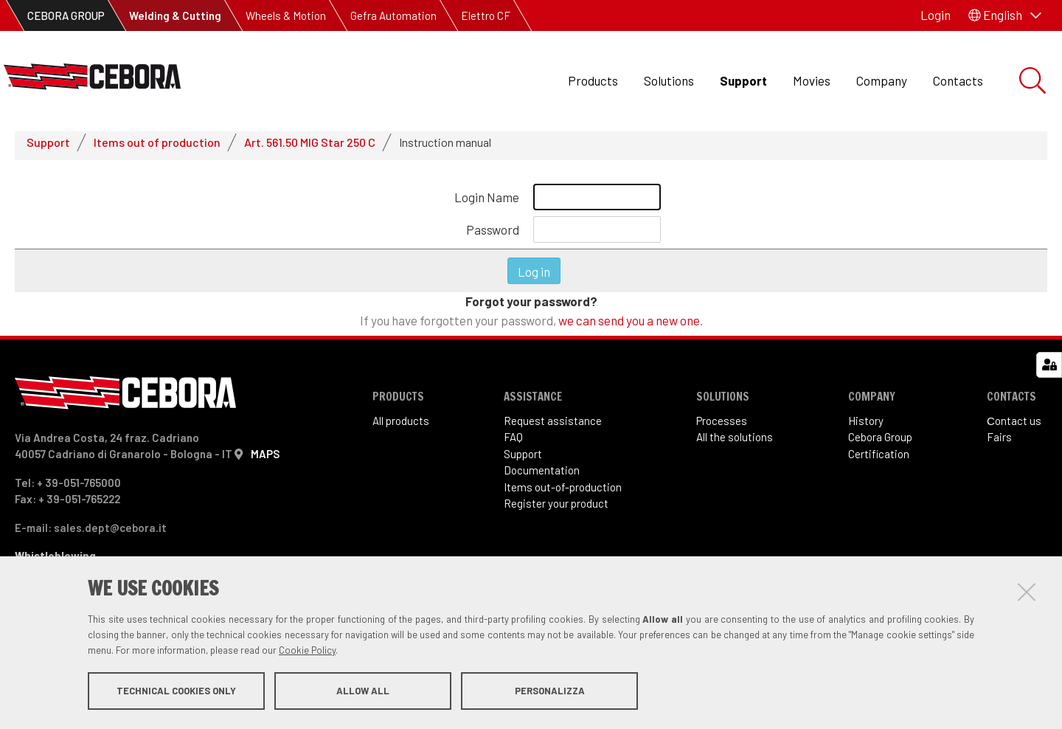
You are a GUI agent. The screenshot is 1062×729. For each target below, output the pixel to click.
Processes (721, 426)
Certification (878, 459)
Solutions (669, 80)
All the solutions (734, 443)
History (866, 426)
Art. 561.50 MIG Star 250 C (309, 148)
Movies (811, 80)
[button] (1004, 15)
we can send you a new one (629, 326)
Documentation (542, 476)
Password (492, 235)
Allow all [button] (362, 691)
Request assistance (553, 426)
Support (743, 80)
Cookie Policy (307, 650)
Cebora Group (880, 443)
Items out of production (157, 148)
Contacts (958, 80)
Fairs (999, 443)
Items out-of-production (563, 493)
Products (593, 80)
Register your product (556, 509)
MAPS (265, 459)
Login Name (486, 203)
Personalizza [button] (550, 691)
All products (400, 426)
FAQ (513, 443)
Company (881, 80)
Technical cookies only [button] (176, 691)
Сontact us (1014, 426)
